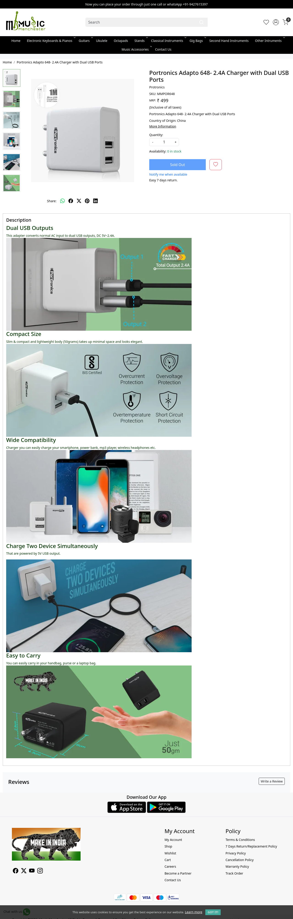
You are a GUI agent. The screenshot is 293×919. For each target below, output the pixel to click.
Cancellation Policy (239, 860)
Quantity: (156, 135)
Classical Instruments (168, 40)
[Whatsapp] (62, 201)
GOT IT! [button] (213, 912)
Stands (140, 40)
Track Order (234, 873)
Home (16, 40)
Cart (168, 860)
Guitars (85, 40)
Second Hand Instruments (229, 40)
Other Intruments (269, 40)
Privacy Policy (235, 853)
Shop (168, 846)
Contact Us (163, 49)
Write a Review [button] (272, 781)
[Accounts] (276, 22)
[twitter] (79, 201)
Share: (51, 201)
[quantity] (164, 142)
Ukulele (101, 40)
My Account (173, 839)
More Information (162, 126)
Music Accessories (136, 49)
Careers (170, 866)
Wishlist (170, 853)
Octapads (121, 40)
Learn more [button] (193, 912)
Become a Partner (178, 873)
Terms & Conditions (240, 839)
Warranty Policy (237, 866)
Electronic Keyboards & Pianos (51, 40)
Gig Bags (197, 40)
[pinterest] (87, 201)
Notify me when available (168, 174)
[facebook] (71, 201)
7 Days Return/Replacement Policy (251, 846)
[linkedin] (95, 201)
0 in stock (174, 151)
